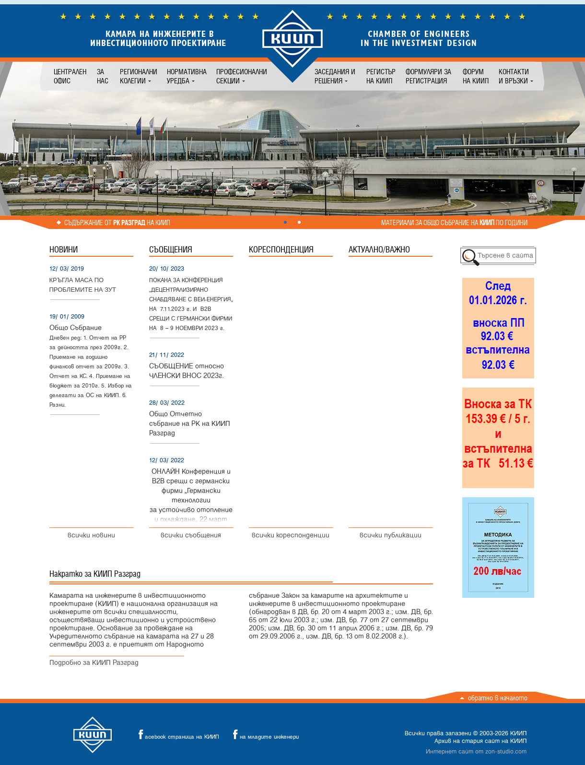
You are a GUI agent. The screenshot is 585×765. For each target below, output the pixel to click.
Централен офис (70, 76)
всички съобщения (191, 535)
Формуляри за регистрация (428, 76)
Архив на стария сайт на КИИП (480, 741)
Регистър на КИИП (381, 76)
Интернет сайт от (476, 751)
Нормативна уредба (187, 76)
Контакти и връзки (514, 76)
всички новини (91, 535)
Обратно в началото (497, 697)
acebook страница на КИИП (176, 734)
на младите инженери (263, 734)
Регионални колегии (138, 76)
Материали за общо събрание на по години (454, 222)
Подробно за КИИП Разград (94, 663)
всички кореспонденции (290, 535)
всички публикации (390, 535)
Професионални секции (241, 76)
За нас (102, 76)
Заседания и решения (335, 76)
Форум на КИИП (476, 76)
